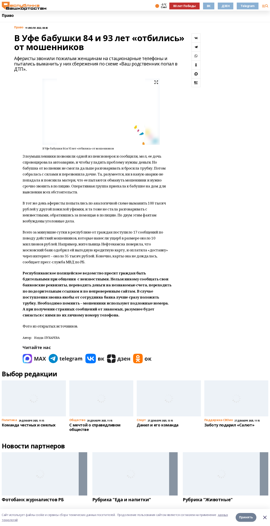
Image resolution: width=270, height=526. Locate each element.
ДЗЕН (225, 6)
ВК (208, 6)
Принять (246, 517)
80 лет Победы (184, 6)
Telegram (248, 6)
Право (8, 15)
